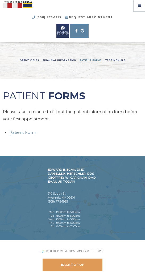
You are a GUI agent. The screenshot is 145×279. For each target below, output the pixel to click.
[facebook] (76, 31)
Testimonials (115, 60)
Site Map (97, 251)
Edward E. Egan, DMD (66, 169)
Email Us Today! (61, 181)
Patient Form (22, 132)
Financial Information (59, 60)
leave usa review (62, 30)
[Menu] (139, 5)
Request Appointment (89, 17)
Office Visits (29, 60)
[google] (82, 31)
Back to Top (72, 265)
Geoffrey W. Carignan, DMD (72, 177)
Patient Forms (90, 60)
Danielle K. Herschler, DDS (71, 173)
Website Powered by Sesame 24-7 (66, 251)
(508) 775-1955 (46, 17)
